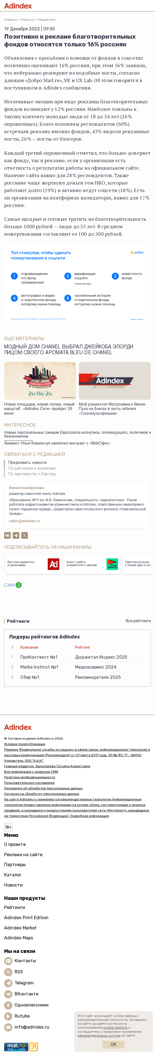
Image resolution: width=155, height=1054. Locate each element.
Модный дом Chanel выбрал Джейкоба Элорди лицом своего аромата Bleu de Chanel (68, 350)
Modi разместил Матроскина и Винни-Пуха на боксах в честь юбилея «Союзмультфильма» (112, 409)
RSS (19, 971)
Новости (28, 20)
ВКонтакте (26, 994)
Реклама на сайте (23, 854)
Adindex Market (20, 928)
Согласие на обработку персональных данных (41, 794)
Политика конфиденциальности (29, 777)
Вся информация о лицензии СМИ (31, 772)
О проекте (15, 844)
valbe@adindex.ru (24, 521)
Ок (113, 1044)
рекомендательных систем (99, 1035)
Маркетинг (47, 20)
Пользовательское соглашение (29, 783)
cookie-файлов (115, 1027)
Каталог (13, 874)
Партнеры (15, 864)
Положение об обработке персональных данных (43, 788)
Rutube (22, 1016)
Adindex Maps (18, 937)
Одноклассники (32, 1005)
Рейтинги (14, 907)
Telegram (24, 982)
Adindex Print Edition (26, 917)
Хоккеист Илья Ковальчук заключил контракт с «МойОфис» (57, 444)
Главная (10, 20)
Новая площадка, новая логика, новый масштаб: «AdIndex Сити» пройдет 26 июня (39, 409)
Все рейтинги (138, 621)
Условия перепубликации (24, 744)
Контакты (25, 960)
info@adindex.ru (32, 1027)
